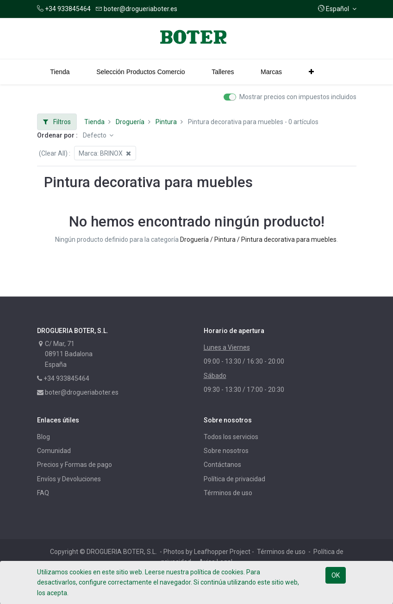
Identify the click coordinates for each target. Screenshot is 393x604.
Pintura (166, 122)
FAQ (43, 493)
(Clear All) (53, 153)
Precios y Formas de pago (74, 464)
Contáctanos (222, 464)
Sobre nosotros (226, 450)
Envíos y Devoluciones (69, 479)
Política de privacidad (234, 479)
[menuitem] (60, 71)
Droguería (130, 122)
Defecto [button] (95, 135)
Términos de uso (228, 493)
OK (335, 575)
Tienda (94, 122)
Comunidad (54, 450)
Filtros (57, 122)
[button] (337, 9)
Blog (43, 436)
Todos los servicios (231, 436)
